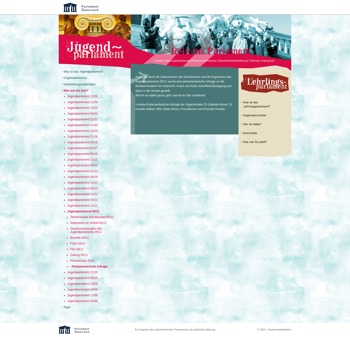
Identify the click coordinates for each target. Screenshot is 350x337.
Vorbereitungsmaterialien (80, 84)
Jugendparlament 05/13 (82, 188)
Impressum (268, 60)
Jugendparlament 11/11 (82, 205)
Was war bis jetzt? (76, 90)
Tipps (67, 307)
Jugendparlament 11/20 (82, 125)
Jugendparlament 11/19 (82, 131)
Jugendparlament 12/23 (82, 108)
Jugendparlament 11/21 (82, 119)
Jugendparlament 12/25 (82, 96)
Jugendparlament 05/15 (82, 165)
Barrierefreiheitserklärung (233, 60)
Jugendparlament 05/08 (82, 301)
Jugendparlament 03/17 (82, 148)
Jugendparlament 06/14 (82, 177)
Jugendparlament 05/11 (83, 211)
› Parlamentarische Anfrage (89, 266)
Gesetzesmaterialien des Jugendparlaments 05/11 (86, 230)
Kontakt (159, 60)
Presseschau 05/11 (82, 260)
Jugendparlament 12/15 (82, 159)
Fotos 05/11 (77, 243)
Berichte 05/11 (79, 237)
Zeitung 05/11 (79, 255)
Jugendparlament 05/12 (82, 200)
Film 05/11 (77, 249)
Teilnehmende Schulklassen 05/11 (92, 217)
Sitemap (255, 60)
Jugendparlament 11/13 (82, 182)
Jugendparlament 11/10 (82, 272)
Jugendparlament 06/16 (82, 154)
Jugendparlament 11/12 (82, 194)
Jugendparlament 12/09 (82, 283)
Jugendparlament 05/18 (82, 142)
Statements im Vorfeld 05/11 (88, 223)
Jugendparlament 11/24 (82, 102)
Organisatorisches (75, 78)
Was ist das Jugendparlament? (83, 71)
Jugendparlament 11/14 (82, 171)
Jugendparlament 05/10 (82, 278)
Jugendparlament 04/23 (82, 113)
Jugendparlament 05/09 (82, 289)
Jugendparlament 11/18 (82, 136)
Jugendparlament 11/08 (82, 295)
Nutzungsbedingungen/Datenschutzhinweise (191, 60)
